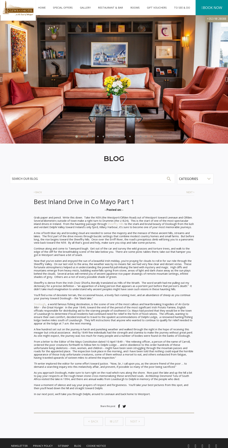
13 (140, 136)
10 (124, 136)
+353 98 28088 (216, 19)
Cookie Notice (96, 445)
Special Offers (63, 7)
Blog (77, 445)
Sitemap (63, 445)
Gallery (85, 7)
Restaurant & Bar (110, 7)
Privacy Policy (43, 445)
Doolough (40, 304)
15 (151, 136)
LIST (114, 421)
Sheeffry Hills (116, 224)
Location (114, 22)
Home (42, 7)
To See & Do (182, 7)
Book (211, 8)
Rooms (135, 7)
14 (146, 136)
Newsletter (19, 445)
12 (135, 136)
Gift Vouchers (157, 7)
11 (130, 136)
